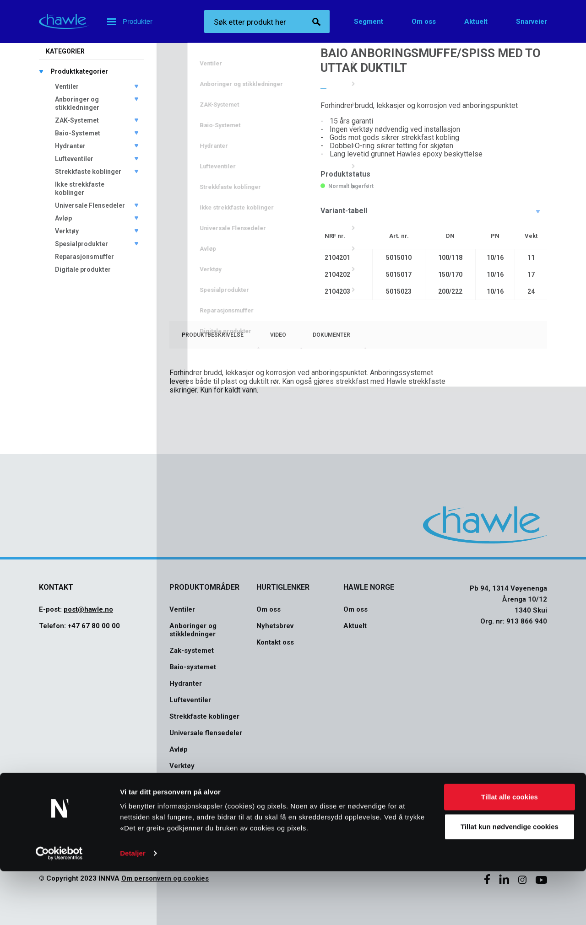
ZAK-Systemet (77, 120)
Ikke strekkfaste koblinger (79, 188)
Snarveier (531, 21)
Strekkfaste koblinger (88, 171)
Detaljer (133, 907)
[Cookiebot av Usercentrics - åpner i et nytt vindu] (59, 907)
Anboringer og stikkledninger (77, 103)
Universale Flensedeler (90, 205)
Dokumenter (331, 335)
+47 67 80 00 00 (94, 626)
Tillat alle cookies (509, 851)
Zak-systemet (191, 650)
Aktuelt (476, 21)
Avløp (63, 218)
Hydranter (70, 146)
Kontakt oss (275, 642)
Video (278, 335)
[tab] (212, 335)
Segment (368, 21)
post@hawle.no (88, 609)
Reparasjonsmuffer (84, 256)
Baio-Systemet (77, 133)
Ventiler (67, 86)
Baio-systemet (192, 667)
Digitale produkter (83, 269)
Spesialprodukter (81, 243)
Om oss (424, 21)
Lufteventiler (74, 158)
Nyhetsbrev (274, 626)
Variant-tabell (343, 210)
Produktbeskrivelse (213, 335)
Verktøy (67, 231)
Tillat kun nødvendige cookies (510, 880)
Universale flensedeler (205, 733)
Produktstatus (345, 174)
